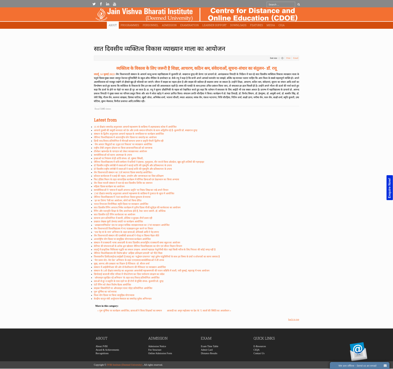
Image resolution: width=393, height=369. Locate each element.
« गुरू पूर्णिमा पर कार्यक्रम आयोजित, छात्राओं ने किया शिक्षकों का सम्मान (130, 310)
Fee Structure (154, 358)
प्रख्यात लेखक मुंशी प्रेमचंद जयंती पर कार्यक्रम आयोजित (118, 221)
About (113, 25)
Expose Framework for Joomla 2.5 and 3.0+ (196, 15)
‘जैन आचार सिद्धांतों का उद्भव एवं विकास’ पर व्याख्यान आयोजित (123, 144)
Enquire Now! (389, 188)
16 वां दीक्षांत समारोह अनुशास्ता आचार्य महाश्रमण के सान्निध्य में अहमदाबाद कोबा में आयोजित (135, 127)
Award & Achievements (107, 358)
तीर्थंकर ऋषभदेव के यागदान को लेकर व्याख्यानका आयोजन (120, 151)
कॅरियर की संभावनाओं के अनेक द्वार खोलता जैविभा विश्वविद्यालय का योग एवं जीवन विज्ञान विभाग (138, 246)
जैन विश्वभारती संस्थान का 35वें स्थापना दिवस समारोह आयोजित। (123, 172)
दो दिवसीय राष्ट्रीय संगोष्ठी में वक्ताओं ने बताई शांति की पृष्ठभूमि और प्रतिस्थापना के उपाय (133, 165)
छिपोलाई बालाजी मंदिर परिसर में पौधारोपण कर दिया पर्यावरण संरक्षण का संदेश (129, 274)
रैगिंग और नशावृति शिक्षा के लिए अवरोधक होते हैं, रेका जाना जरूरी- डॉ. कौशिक (130, 211)
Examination (189, 25)
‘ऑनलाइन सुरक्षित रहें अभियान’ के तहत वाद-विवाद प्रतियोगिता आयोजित (126, 277)
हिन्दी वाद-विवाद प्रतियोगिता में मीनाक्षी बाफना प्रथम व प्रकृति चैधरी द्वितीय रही (129, 141)
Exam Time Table (209, 354)
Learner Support (214, 25)
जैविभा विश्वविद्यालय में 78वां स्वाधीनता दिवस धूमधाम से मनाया (122, 197)
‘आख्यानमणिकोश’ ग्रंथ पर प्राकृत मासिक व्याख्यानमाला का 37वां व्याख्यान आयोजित (131, 225)
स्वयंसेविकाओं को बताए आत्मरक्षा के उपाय (113, 155)
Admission (169, 25)
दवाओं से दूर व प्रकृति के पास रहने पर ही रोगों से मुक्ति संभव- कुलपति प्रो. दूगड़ (128, 281)
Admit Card (207, 358)
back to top (293, 319)
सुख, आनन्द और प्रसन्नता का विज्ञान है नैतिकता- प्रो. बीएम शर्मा (121, 263)
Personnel (150, 25)
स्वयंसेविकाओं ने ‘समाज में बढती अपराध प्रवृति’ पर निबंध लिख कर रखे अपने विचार (131, 190)
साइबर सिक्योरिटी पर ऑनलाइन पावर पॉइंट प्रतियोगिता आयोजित (123, 288)
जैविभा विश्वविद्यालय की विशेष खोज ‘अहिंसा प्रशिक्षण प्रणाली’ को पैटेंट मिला (128, 253)
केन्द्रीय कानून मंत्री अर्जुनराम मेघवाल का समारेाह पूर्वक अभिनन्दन (123, 298)
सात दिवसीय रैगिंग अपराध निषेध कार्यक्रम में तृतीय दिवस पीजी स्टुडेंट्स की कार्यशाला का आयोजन (137, 207)
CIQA (281, 25)
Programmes (130, 25)
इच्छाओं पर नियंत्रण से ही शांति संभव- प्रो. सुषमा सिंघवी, (118, 158)
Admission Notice (157, 354)
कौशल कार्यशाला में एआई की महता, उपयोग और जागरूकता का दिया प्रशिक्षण (129, 176)
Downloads (238, 25)
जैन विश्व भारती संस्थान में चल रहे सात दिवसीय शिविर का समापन (123, 183)
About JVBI (102, 354)
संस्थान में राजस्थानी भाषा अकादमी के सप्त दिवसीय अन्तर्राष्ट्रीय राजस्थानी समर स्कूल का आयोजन (137, 242)
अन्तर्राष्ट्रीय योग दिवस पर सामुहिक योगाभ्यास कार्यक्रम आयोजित (122, 239)
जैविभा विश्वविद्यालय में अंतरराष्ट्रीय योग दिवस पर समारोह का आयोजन (125, 137)
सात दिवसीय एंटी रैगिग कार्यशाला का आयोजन (114, 214)
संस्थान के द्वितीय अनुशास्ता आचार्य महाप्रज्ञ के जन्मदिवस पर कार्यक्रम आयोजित (129, 134)
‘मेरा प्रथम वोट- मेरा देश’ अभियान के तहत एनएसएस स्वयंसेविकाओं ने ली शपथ (129, 260)
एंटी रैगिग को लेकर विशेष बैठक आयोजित (112, 284)
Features (256, 25)
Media (271, 25)
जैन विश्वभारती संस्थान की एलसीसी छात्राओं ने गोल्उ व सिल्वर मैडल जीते (126, 235)
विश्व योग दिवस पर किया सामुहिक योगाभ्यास (114, 295)
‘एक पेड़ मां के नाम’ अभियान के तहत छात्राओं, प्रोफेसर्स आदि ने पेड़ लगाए (126, 232)
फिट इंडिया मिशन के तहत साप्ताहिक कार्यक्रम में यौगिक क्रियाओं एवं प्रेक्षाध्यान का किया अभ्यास (136, 179)
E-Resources (260, 354)
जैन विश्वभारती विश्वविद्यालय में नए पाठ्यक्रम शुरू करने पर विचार (123, 228)
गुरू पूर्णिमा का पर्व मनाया (105, 291)
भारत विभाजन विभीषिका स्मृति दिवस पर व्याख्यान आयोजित (121, 204)
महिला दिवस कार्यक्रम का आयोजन (109, 186)
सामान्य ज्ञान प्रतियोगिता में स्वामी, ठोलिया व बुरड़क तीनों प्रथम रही (123, 218)
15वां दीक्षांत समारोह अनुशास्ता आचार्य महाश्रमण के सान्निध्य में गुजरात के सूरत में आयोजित (134, 193)
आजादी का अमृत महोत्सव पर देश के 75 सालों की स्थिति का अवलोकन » (199, 310)
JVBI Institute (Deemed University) (124, 365)
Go (299, 4)
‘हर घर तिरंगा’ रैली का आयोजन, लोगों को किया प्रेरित (117, 200)
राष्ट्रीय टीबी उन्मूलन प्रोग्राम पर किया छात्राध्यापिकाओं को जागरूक (123, 148)
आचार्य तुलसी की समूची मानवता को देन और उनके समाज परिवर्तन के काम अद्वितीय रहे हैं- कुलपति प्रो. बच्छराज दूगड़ (145, 130)
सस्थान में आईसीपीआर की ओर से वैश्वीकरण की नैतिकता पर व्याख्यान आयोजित (130, 267)
